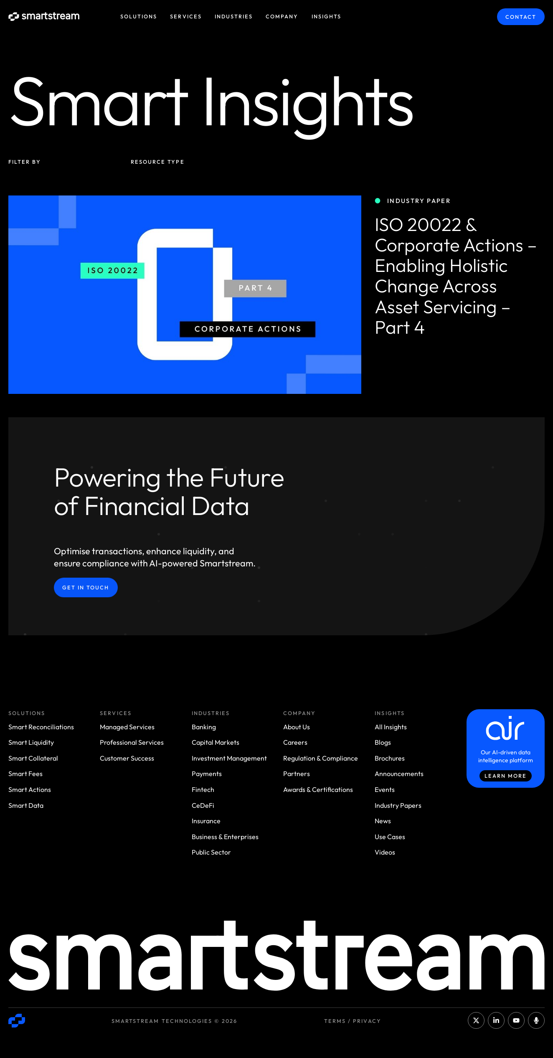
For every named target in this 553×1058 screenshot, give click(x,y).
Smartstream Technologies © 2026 (174, 1020)
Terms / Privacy (352, 1020)
